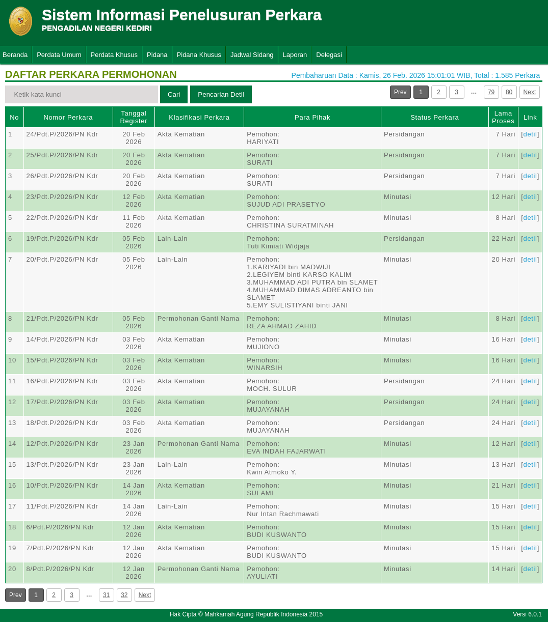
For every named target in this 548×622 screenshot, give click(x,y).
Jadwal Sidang (252, 55)
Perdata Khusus (114, 55)
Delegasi (329, 55)
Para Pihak (312, 117)
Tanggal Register (134, 117)
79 (491, 92)
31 (106, 595)
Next (530, 92)
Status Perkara (434, 117)
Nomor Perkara (68, 117)
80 (509, 92)
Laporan (295, 55)
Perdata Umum (59, 55)
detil (530, 134)
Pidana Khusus (199, 55)
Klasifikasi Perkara (199, 117)
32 (124, 595)
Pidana (157, 55)
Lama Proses (503, 117)
